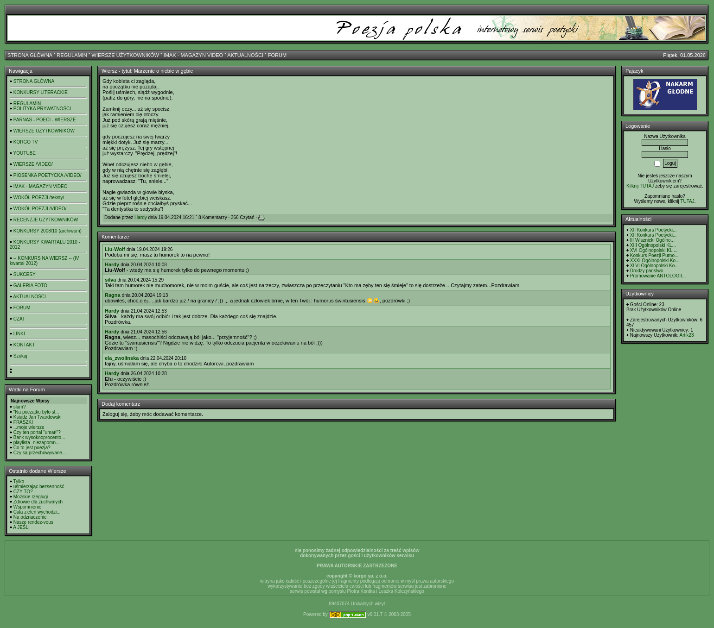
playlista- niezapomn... (36, 442)
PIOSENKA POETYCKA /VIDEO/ (47, 175)
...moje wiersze (29, 427)
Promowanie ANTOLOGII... (658, 275)
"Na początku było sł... (36, 411)
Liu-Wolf (115, 249)
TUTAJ (687, 201)
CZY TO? (23, 491)
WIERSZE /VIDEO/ (33, 164)
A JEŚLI (21, 527)
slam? (19, 406)
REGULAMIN (72, 55)
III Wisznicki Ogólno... (652, 240)
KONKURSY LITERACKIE (40, 92)
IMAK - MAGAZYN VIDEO (193, 55)
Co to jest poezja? (32, 447)
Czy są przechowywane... (39, 452)
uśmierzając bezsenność (38, 486)
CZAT (19, 318)
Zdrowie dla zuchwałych (38, 501)
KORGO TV (25, 141)
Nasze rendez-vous (33, 522)
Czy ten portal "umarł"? (37, 432)
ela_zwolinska (122, 358)
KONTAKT (24, 344)
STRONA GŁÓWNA (29, 55)
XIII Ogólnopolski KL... (653, 245)
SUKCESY (24, 274)
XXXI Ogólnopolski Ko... (655, 260)
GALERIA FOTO (30, 285)
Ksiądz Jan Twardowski (37, 417)
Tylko (18, 481)
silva (110, 280)
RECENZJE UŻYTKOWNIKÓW (45, 219)
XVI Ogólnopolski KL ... (653, 250)
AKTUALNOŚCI (245, 55)
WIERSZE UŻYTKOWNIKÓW (125, 55)
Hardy (140, 217)
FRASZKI (23, 422)
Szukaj (20, 355)
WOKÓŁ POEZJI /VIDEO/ (39, 208)
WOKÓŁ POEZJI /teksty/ (38, 197)
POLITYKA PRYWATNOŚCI (42, 108)
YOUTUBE (24, 153)
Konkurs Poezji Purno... (654, 255)
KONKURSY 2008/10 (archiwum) (47, 230)
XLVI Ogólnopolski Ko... (654, 265)
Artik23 (686, 335)
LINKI (19, 333)
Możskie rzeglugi (30, 496)
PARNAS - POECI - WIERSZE (44, 119)
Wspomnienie (27, 506)
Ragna (113, 295)
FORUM (277, 55)
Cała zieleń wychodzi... (37, 512)
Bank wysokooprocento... (39, 437)
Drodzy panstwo (646, 270)
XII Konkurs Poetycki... (653, 229)
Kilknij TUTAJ (640, 185)
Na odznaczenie (30, 517)
